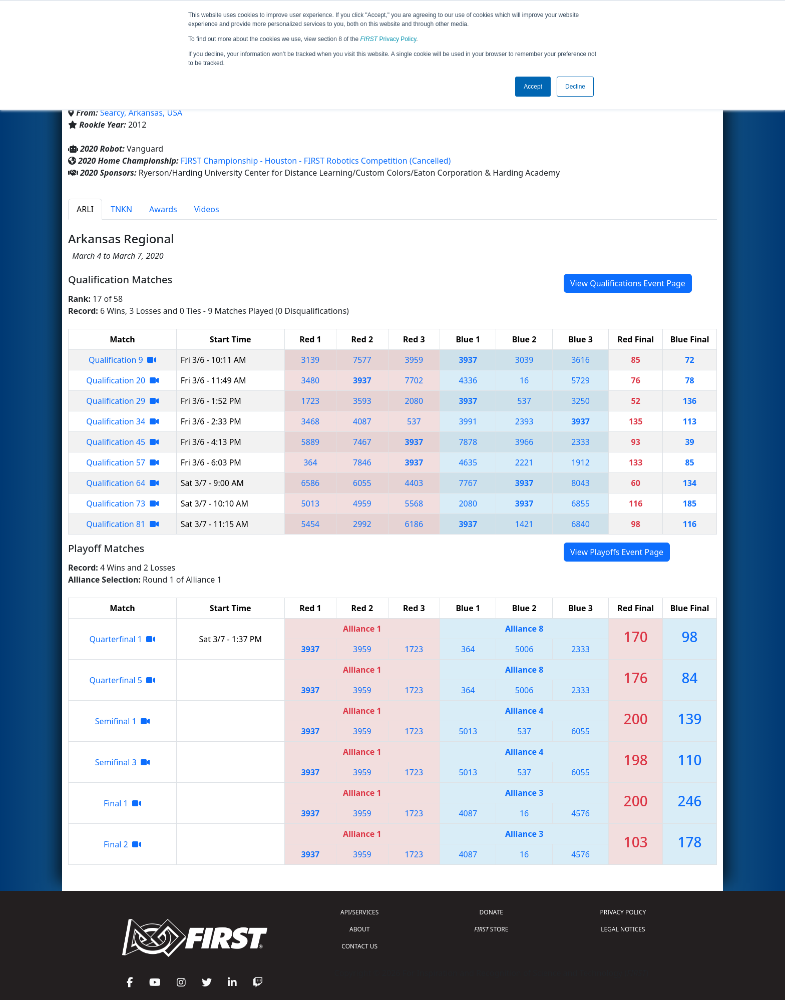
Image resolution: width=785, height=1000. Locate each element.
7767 (468, 482)
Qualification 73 (122, 503)
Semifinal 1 (122, 721)
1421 (524, 524)
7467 (362, 441)
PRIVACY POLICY (623, 912)
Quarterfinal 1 (123, 639)
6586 (310, 482)
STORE (491, 929)
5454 (310, 524)
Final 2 (122, 844)
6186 (414, 524)
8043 (580, 482)
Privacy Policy (388, 39)
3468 (310, 421)
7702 (414, 380)
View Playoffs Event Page (616, 552)
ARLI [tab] (85, 209)
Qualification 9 (122, 359)
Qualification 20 (122, 380)
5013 (310, 503)
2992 (362, 524)
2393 (524, 421)
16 (524, 380)
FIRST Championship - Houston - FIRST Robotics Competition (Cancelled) (316, 160)
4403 (414, 482)
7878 (468, 441)
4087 (362, 421)
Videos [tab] (206, 209)
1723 (310, 400)
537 (524, 400)
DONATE (491, 912)
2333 (580, 441)
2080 (414, 400)
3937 (468, 359)
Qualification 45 (122, 441)
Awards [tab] (163, 209)
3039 (524, 359)
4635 (468, 462)
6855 (580, 503)
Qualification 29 (122, 400)
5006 (524, 649)
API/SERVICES (359, 912)
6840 (580, 524)
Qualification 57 (122, 462)
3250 (580, 400)
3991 (468, 421)
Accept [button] (533, 86)
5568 (414, 503)
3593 (362, 400)
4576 (580, 813)
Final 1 (122, 803)
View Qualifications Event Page (627, 283)
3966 (524, 441)
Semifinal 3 (122, 762)
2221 (524, 462)
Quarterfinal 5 (123, 680)
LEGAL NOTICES (623, 929)
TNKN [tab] (121, 209)
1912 (580, 462)
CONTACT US (359, 946)
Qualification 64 (122, 482)
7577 (362, 359)
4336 (468, 380)
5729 (580, 380)
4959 (362, 503)
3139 (310, 359)
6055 (362, 482)
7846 (362, 462)
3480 (310, 380)
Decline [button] (575, 86)
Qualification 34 (122, 421)
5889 (310, 441)
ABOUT (359, 929)
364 (310, 462)
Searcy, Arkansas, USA (141, 112)
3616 (580, 359)
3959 (414, 359)
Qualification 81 (122, 524)
